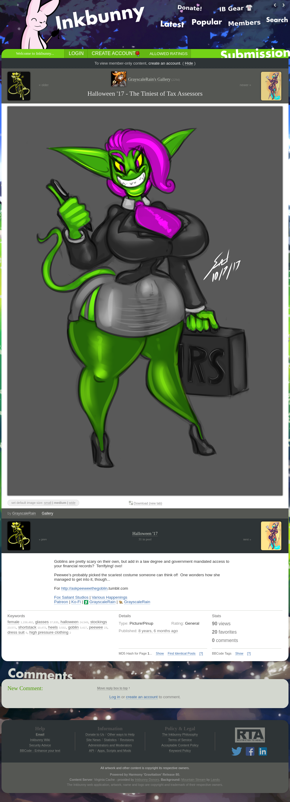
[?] (201, 653)
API (91, 750)
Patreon (61, 602)
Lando (215, 779)
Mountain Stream (193, 779)
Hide (189, 63)
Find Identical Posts (182, 653)
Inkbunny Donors (147, 779)
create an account (164, 63)
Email (40, 734)
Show (160, 653)
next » (247, 539)
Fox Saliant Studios (71, 597)
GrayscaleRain (24, 513)
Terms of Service (180, 740)
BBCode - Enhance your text (40, 750)
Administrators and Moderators (110, 745)
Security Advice (40, 745)
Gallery (47, 513)
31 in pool (144, 539)
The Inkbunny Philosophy (180, 734)
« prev (43, 539)
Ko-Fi (76, 602)
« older (44, 85)
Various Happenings (109, 597)
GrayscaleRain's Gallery (154, 79)
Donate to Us (95, 734)
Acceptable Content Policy (180, 745)
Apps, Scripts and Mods (114, 750)
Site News (93, 740)
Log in (114, 697)
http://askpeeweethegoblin (84, 588)
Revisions (127, 740)
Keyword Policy (180, 750)
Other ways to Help (121, 734)
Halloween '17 (145, 533)
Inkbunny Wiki (40, 740)
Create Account (113, 53)
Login (76, 53)
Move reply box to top (112, 688)
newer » (245, 85)
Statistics (110, 740)
